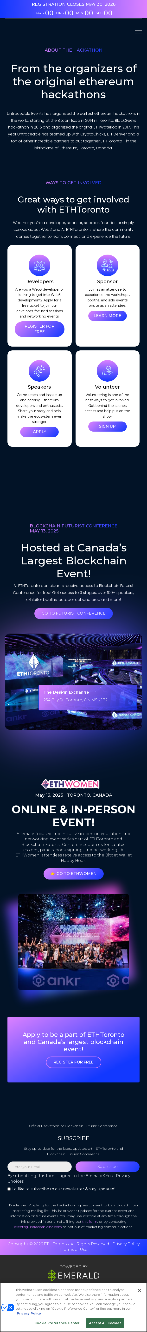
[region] (73, 1307)
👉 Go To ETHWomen (73, 873)
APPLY (39, 431)
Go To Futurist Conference (74, 613)
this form (89, 1221)
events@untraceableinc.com (38, 1227)
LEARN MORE (107, 315)
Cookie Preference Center (57, 1323)
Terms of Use (74, 1249)
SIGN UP (107, 426)
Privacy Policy (126, 1244)
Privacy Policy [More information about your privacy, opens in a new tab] (29, 1313)
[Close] (139, 1290)
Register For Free (74, 1062)
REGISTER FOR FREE (39, 329)
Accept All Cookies (105, 1323)
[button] (138, 31)
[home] (31, 31)
